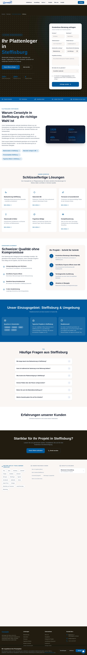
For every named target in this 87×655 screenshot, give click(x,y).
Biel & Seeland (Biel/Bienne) (38, 472)
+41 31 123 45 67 (72, 641)
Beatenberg (5, 489)
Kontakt (62, 2)
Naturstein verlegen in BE (30, 150)
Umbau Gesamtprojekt (28, 645)
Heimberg (15, 470)
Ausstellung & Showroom (50, 641)
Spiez (9, 470)
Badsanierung (26, 634)
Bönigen (13, 483)
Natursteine (25, 636)
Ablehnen (71, 650)
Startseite (3, 14)
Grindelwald (5, 480)
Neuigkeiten (47, 636)
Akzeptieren (80, 650)
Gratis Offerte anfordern (36, 450)
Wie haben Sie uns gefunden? (58, 67)
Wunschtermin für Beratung (72, 48)
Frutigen (4, 473)
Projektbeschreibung (56, 55)
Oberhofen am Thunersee (8, 486)
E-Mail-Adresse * (70, 40)
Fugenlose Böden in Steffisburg (12, 158)
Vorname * (54, 33)
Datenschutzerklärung (66, 75)
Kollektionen (29, 2)
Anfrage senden (65, 84)
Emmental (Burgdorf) (36, 475)
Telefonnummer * (56, 40)
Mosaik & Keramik (27, 643)
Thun (4, 470)
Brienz (19, 480)
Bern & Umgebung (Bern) (37, 469)
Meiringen (5, 476)
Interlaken (11, 473)
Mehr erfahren (8, 205)
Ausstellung (36, 2)
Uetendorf (22, 470)
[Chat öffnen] (83, 651)
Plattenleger (8, 14)
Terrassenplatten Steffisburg (11, 154)
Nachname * (69, 33)
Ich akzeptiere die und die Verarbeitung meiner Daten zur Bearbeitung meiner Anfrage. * (65, 77)
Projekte (50, 2)
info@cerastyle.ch (72, 638)
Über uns (56, 2)
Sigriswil (19, 476)
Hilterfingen (12, 476)
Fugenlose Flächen (27, 641)
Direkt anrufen (53, 450)
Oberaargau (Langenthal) (48, 475)
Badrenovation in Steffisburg (11, 150)
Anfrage (81, 2)
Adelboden (13, 480)
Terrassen (25, 639)
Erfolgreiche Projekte (49, 639)
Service (44, 2)
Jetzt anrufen (26, 67)
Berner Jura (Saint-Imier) (37, 478)
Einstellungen (63, 650)
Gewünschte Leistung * (57, 48)
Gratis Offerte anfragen (11, 67)
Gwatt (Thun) (5, 483)
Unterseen (18, 473)
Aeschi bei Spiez (20, 486)
